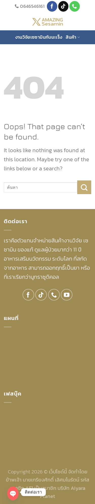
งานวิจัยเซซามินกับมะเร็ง (38, 37)
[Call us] (74, 6)
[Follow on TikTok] (63, 6)
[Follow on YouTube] (66, 295)
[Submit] (84, 187)
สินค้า (73, 37)
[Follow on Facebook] (52, 6)
